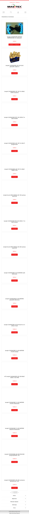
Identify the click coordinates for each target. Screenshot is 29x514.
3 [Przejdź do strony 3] (16, 492)
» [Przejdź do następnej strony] (18, 492)
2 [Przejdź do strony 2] (14, 492)
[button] (3, 12)
